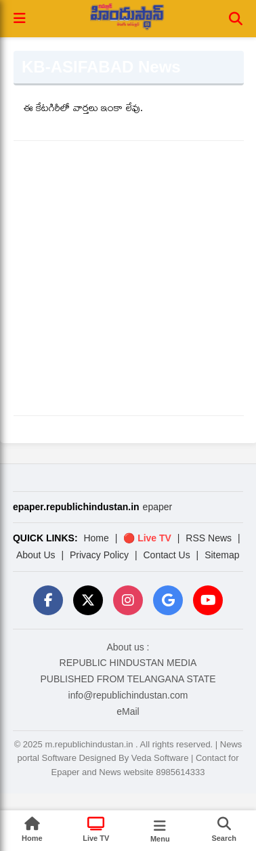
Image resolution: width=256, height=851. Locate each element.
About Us (36, 554)
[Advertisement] (127, 278)
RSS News (209, 538)
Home (95, 538)
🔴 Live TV (147, 538)
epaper (158, 506)
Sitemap (222, 554)
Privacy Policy (99, 554)
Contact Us (166, 554)
